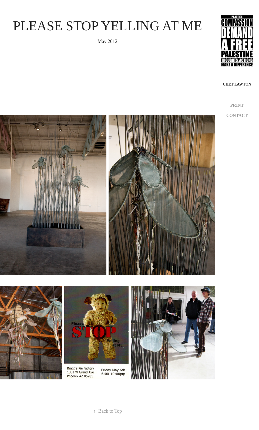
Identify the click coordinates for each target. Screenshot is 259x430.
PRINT (237, 105)
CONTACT (237, 115)
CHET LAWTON (237, 84)
